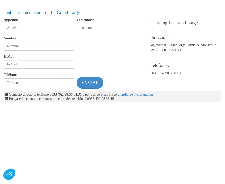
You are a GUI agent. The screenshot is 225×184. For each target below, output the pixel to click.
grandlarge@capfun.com (135, 94)
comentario (85, 20)
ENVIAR (90, 82)
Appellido (11, 20)
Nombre (10, 38)
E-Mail (9, 57)
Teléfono (10, 75)
